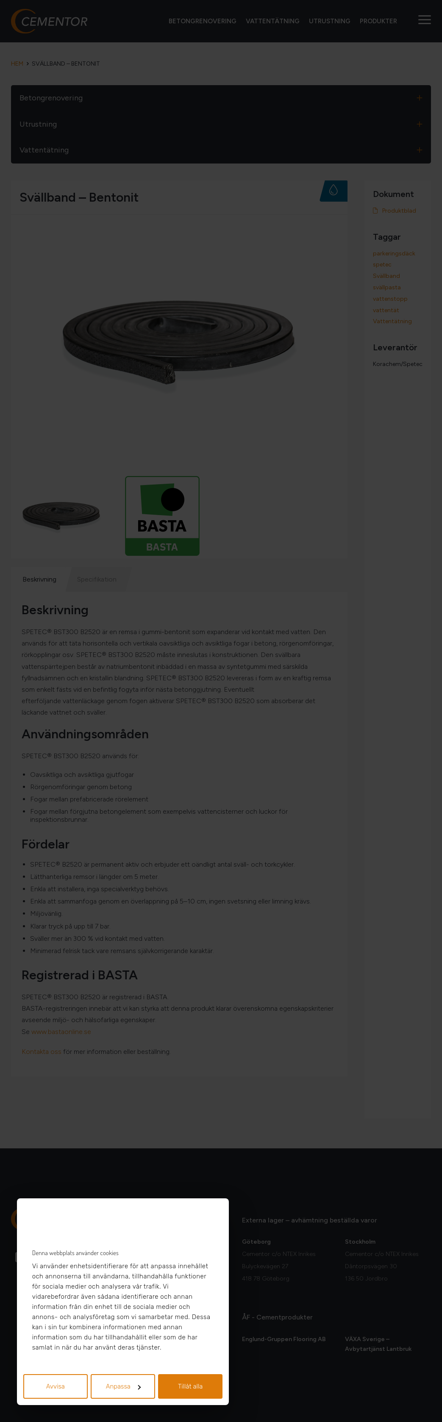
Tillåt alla (190, 1386)
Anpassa (123, 1386)
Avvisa (55, 1386)
